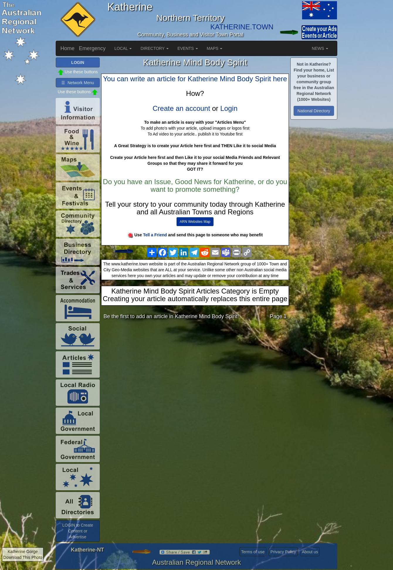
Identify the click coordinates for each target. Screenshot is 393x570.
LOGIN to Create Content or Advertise (77, 531)
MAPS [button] (215, 48)
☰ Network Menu (77, 82)
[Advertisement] (195, 370)
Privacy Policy (283, 551)
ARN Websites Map (195, 222)
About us (310, 551)
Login (229, 108)
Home (67, 48)
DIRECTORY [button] (154, 48)
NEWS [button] (320, 48)
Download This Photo (22, 557)
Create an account (181, 108)
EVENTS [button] (187, 48)
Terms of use (253, 551)
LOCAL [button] (123, 48)
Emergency (92, 48)
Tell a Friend (155, 235)
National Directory (313, 110)
